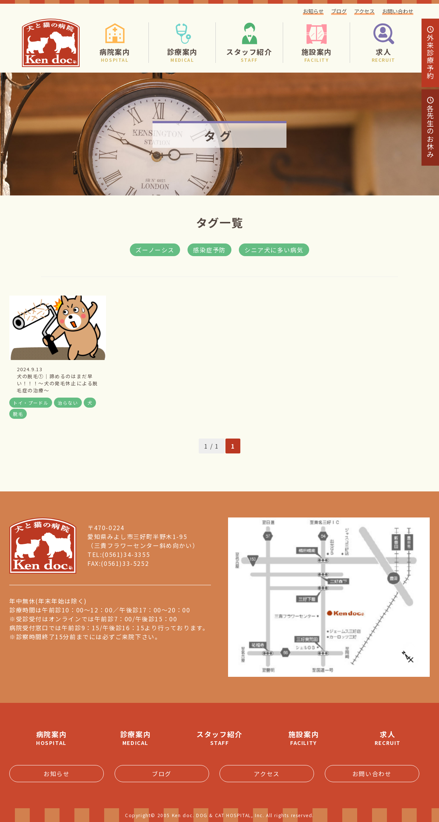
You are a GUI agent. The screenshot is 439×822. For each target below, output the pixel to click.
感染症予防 (209, 249)
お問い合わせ (397, 11)
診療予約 (430, 53)
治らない (68, 402)
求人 (388, 737)
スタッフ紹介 (219, 737)
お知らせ (313, 11)
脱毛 (18, 414)
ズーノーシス (154, 249)
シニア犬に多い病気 (273, 249)
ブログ (339, 11)
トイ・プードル (30, 402)
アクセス (364, 11)
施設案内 (304, 737)
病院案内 (51, 737)
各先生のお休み (430, 127)
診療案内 (135, 737)
